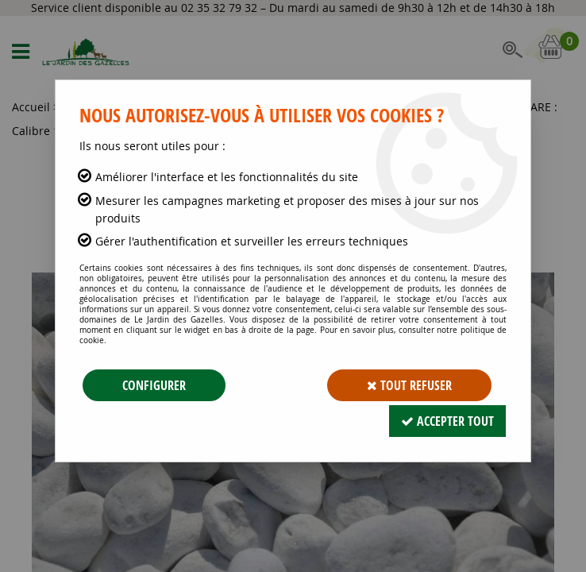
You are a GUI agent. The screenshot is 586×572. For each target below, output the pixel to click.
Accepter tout (447, 421)
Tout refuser (409, 385)
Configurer (154, 385)
